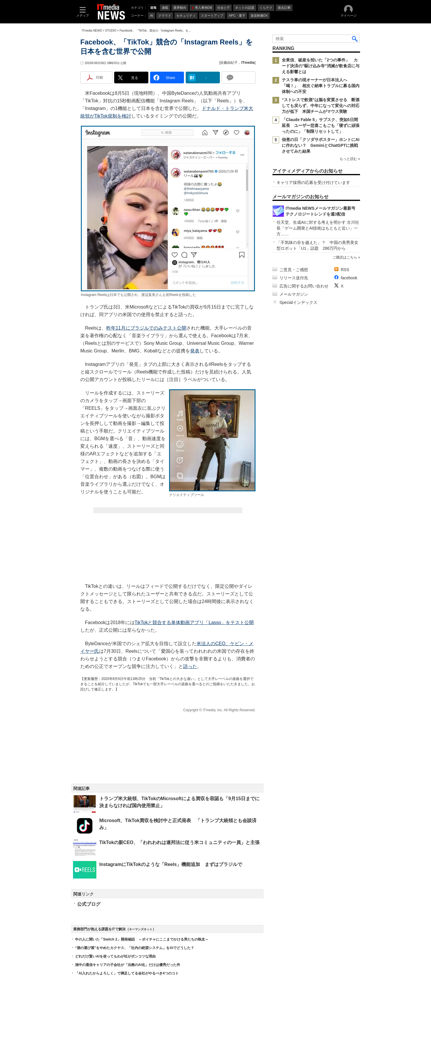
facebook (349, 277)
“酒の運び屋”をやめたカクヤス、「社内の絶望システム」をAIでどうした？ (134, 948)
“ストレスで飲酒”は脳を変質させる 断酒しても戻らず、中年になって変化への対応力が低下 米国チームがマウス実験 (320, 105)
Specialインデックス (298, 302)
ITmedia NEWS (92, 30)
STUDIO (110, 30)
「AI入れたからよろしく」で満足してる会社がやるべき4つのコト (127, 973)
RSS (345, 269)
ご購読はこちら (345, 257)
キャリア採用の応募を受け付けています (313, 182)
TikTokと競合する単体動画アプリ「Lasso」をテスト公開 (194, 622)
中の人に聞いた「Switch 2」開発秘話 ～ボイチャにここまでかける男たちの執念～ (141, 939)
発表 (194, 350)
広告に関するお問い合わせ (304, 286)
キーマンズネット (140, 929)
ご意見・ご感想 (293, 269)
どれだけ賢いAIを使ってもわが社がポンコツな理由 (115, 956)
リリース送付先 (293, 277)
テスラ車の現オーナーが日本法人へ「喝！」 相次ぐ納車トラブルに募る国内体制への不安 (320, 86)
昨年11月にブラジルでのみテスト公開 (146, 328)
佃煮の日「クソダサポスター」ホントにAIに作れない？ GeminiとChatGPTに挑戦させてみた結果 (320, 145)
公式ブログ (88, 904)
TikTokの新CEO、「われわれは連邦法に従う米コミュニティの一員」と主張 (179, 842)
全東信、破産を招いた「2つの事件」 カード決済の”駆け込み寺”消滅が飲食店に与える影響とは (320, 66)
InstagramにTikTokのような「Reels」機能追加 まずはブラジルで (170, 864)
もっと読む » (350, 159)
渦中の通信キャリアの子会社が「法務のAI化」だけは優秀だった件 (127, 965)
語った (190, 666)
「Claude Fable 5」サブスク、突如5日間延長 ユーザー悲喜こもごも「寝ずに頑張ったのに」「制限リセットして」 (320, 125)
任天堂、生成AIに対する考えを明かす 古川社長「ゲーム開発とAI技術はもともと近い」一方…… (318, 228)
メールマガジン (293, 294)
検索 (355, 39)
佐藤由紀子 (229, 63)
